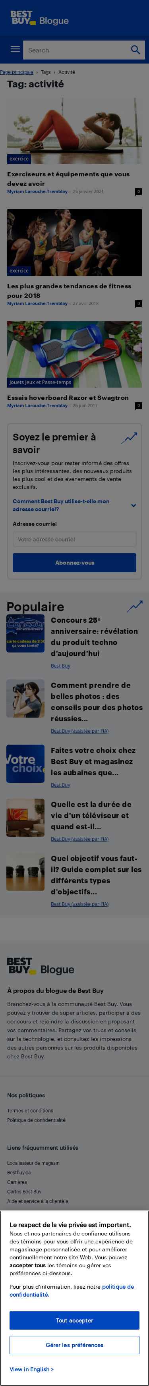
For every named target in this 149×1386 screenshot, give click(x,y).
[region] (74, 1298)
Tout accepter (74, 1320)
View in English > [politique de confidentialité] (32, 1369)
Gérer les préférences (75, 1345)
